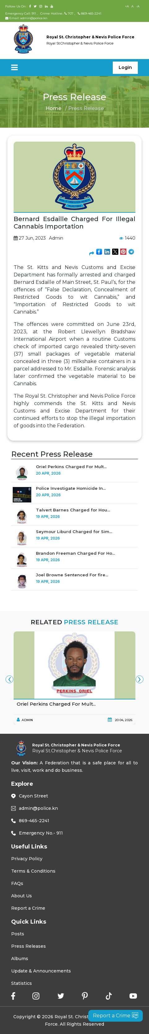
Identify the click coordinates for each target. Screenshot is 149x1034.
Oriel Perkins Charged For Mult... (71, 466)
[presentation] (9, 679)
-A (137, 6)
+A (127, 6)
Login (125, 67)
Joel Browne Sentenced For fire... (72, 574)
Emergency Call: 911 (21, 13)
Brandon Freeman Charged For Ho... (75, 553)
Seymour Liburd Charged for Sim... (74, 531)
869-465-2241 (89, 13)
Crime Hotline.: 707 (56, 13)
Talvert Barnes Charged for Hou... (73, 509)
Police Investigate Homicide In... (71, 488)
